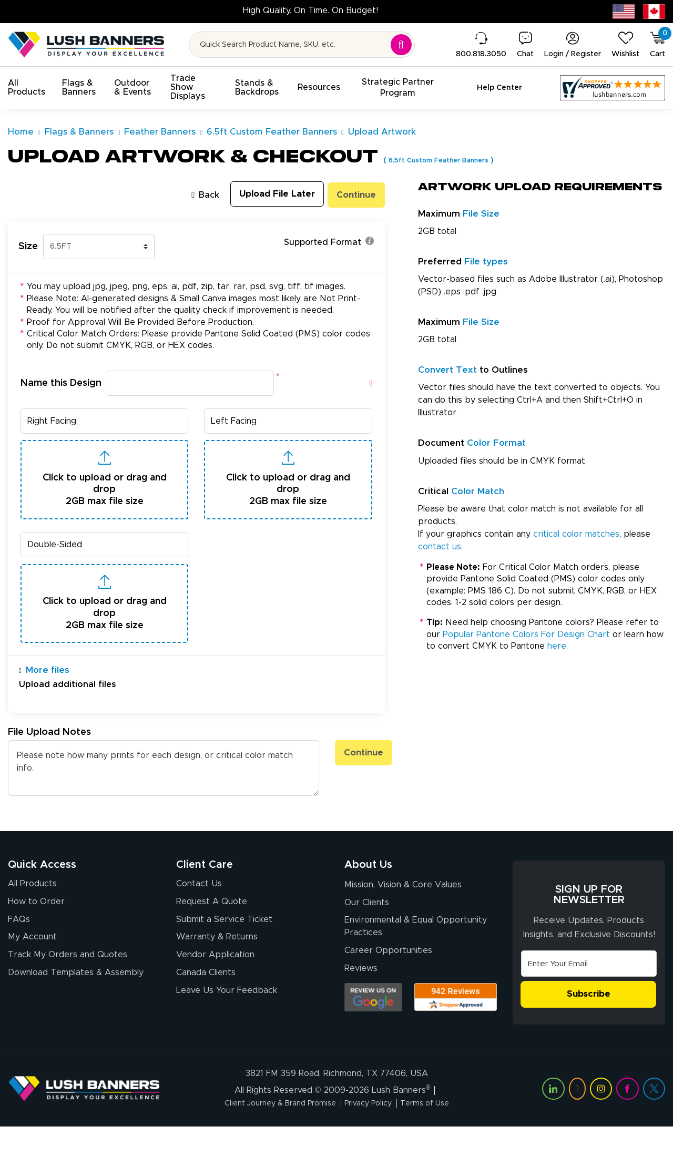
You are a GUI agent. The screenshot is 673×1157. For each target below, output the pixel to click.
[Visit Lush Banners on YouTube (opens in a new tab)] (577, 1119)
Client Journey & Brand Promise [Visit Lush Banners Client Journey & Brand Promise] (273, 1134)
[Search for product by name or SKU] (302, 45)
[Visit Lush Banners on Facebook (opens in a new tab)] (627, 1119)
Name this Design (61, 381)
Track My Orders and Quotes (67, 988)
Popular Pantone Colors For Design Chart (526, 634)
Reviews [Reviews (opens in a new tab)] (361, 1002)
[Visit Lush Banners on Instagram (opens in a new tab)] (601, 1119)
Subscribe (588, 1025)
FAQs (19, 951)
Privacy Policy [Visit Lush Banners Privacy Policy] (372, 1134)
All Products (32, 913)
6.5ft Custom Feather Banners (448, 160)
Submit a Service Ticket (224, 951)
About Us (368, 894)
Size (28, 245)
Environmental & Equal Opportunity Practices (415, 958)
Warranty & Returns (217, 969)
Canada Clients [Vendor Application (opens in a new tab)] (206, 1006)
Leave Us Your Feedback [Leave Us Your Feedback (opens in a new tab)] (226, 1025)
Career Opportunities (388, 983)
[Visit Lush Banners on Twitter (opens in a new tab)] (654, 1119)
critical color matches (576, 534)
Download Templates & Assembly (76, 1006)
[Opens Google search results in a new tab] (373, 1031)
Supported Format (329, 243)
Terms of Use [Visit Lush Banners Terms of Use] (436, 1134)
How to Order (36, 932)
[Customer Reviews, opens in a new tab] (612, 88)
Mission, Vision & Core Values (403, 916)
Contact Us (199, 913)
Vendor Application (215, 988)
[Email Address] (589, 994)
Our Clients (366, 934)
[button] (26, 87)
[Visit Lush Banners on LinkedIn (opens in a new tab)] (553, 1119)
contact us (439, 546)
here (556, 646)
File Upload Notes (49, 762)
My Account (32, 969)
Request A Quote (211, 932)
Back (187, 194)
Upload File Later (266, 194)
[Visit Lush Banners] (84, 1119)
